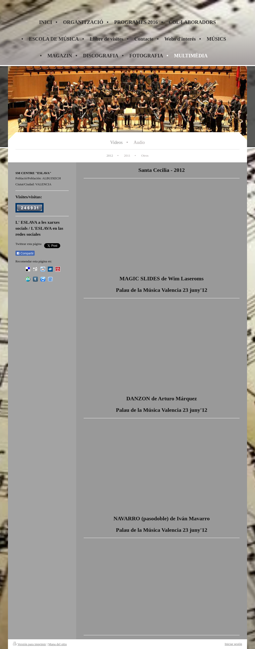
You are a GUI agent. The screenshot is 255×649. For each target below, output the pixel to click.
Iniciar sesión (233, 644)
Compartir (25, 253)
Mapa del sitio (57, 644)
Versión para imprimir (29, 644)
